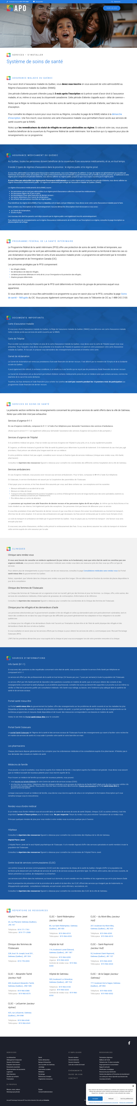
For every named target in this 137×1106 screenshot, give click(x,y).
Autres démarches (43, 1060)
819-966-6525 (106, 961)
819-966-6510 (65, 933)
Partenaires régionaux (105, 1058)
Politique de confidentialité (126, 1103)
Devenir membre (73, 1058)
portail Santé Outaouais (19, 732)
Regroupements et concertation (108, 1065)
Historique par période (13, 1092)
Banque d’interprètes (44, 1062)
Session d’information (13, 1062)
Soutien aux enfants (13, 1077)
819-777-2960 (24, 2)
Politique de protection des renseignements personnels (103, 1103)
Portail (35, 717)
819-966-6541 (25, 1023)
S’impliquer (62, 8)
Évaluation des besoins (13, 1065)
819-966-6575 (25, 993)
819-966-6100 (65, 987)
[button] (133, 1086)
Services (41, 8)
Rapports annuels (104, 1067)
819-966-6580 (23, 990)
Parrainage (41, 1074)
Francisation (10, 1079)
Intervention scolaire (44, 1069)
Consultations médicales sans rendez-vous (101, 570)
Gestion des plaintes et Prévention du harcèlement (114, 1074)
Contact (73, 1078)
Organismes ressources (45, 1079)
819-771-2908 (25, 932)
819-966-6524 (107, 964)
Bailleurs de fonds (104, 1060)
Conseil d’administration (45, 1092)
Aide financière (11, 1074)
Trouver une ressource (87, 786)
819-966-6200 (65, 957)
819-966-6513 (107, 936)
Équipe (40, 1090)
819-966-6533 (66, 936)
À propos (51, 8)
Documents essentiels (13, 1067)
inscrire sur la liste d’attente (25, 781)
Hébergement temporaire (14, 1060)
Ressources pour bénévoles (107, 1072)
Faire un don (112, 8)
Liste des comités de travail (76, 1065)
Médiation (41, 1072)
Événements (86, 8)
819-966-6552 (107, 993)
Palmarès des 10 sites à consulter (109, 1062)
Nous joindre (38, 2)
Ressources (74, 8)
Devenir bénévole (73, 1060)
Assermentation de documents (16, 1069)
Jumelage (41, 1067)
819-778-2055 (23, 961)
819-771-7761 (23, 929)
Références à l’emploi (44, 1077)
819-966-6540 (23, 1020)
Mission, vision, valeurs (13, 1090)
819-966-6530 (106, 933)
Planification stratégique (106, 1069)
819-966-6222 (63, 960)
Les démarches (11, 1058)
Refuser (111, 1098)
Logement (10, 1072)
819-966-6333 (63, 989)
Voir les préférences (126, 1098)
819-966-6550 (106, 990)
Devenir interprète (73, 1062)
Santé (40, 1058)
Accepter (95, 1098)
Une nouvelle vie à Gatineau (46, 1065)
